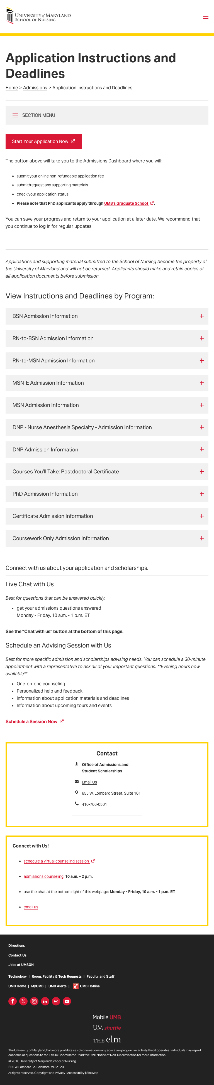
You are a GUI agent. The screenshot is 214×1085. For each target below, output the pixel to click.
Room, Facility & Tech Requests (57, 981)
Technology (17, 981)
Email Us (89, 782)
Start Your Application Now (43, 141)
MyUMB (37, 991)
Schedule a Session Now (35, 722)
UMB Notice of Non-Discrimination (113, 1060)
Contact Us (17, 960)
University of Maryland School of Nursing (40, 9)
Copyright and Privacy (49, 1078)
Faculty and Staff (100, 981)
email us (31, 906)
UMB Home (17, 991)
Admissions (35, 88)
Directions (16, 950)
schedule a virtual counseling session (59, 861)
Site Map (92, 1078)
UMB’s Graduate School (129, 203)
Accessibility (75, 1078)
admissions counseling (44, 876)
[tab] (107, 316)
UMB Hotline (90, 991)
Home (12, 88)
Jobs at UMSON (21, 970)
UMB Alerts (57, 991)
